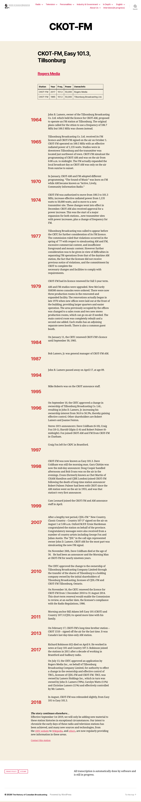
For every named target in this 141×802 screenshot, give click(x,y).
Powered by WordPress (63, 795)
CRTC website (42, 732)
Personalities (78, 5)
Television (62, 5)
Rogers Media (52, 74)
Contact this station (42, 741)
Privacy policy (11, 772)
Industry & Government (99, 5)
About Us (94, 8)
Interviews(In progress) (114, 8)
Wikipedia (59, 732)
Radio (50, 5)
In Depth (119, 5)
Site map (23, 772)
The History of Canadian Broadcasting (31, 795)
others (74, 732)
